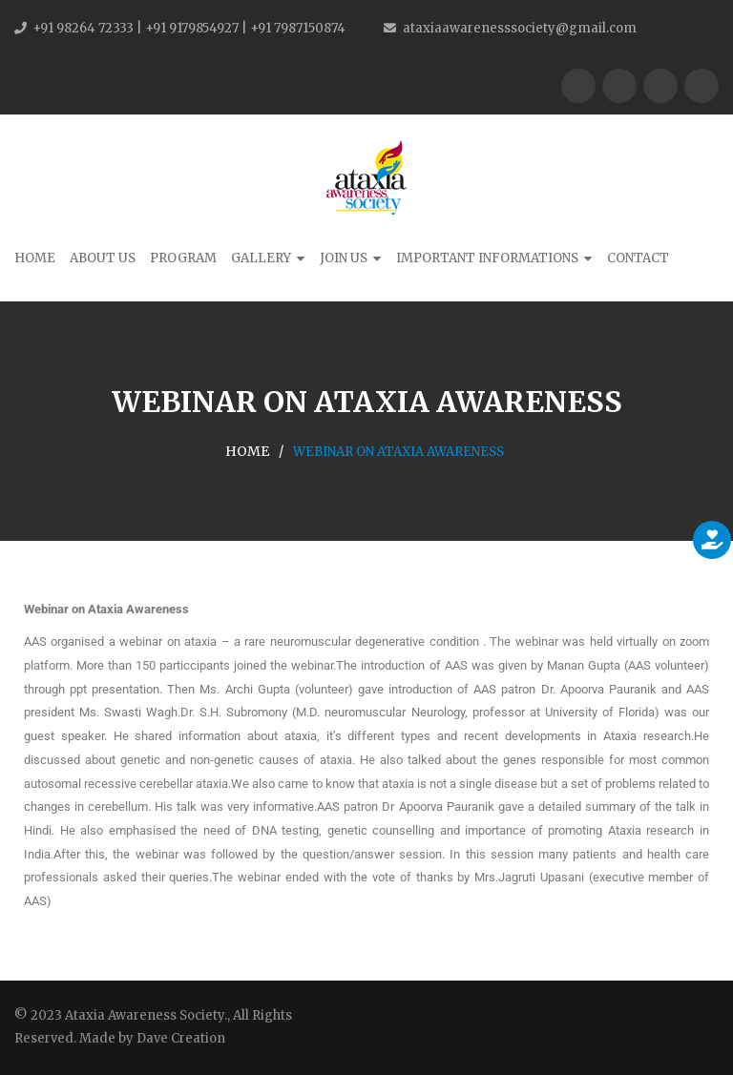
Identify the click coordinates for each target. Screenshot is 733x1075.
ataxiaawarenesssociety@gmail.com (520, 28)
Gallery (261, 258)
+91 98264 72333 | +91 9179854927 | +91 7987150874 (189, 28)
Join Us (343, 258)
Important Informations (487, 258)
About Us (103, 258)
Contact (638, 258)
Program (183, 258)
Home (34, 258)
